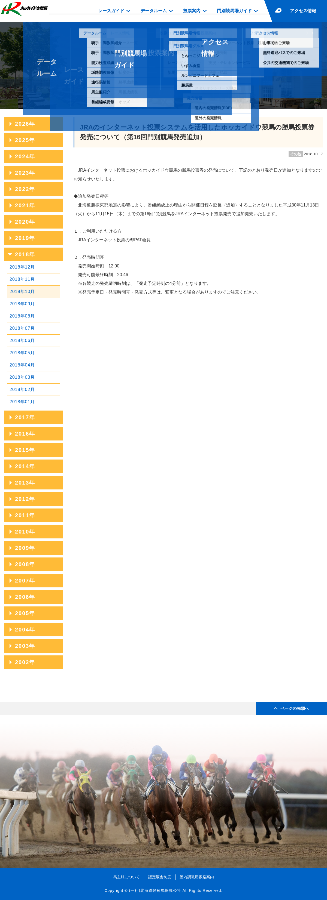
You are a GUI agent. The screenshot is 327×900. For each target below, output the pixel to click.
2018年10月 (22, 291)
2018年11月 (22, 279)
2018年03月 (22, 377)
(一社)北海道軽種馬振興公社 (155, 890)
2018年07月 (22, 328)
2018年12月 (22, 267)
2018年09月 (22, 303)
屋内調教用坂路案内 (197, 877)
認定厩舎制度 (159, 877)
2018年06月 (22, 340)
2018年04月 (22, 365)
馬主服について (126, 877)
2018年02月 (22, 389)
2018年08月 (22, 316)
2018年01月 (22, 401)
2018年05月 (22, 352)
